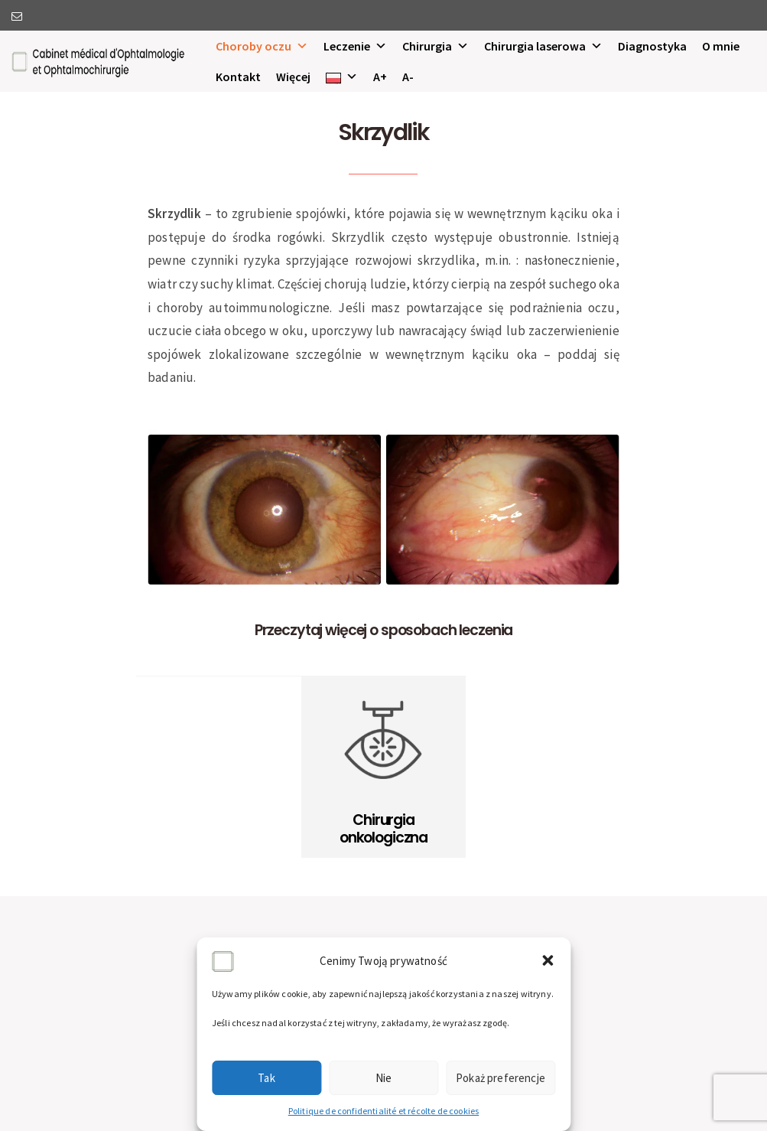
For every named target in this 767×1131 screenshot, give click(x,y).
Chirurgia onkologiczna (383, 829)
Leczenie (355, 46)
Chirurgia (435, 46)
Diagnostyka (652, 46)
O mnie (720, 46)
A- (408, 76)
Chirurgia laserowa (543, 46)
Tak (266, 1078)
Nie (383, 1078)
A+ (380, 76)
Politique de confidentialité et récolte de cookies (383, 1110)
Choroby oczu (262, 46)
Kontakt (238, 76)
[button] (547, 960)
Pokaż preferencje (500, 1078)
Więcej (293, 76)
